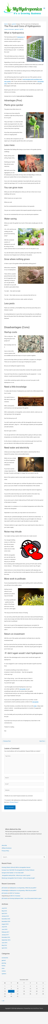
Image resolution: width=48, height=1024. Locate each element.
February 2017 (5, 937)
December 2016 (6, 942)
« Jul (3, 1005)
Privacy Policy (5, 855)
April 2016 (4, 953)
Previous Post (6, 746)
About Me (4, 850)
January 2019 (5, 921)
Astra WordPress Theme (36, 1013)
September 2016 (6, 945)
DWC (35, 711)
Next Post (42, 746)
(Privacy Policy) (14, 807)
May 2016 (4, 950)
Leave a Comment (9, 34)
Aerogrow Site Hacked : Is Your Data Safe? (13, 877)
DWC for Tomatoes (15, 898)
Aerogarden (23, 694)
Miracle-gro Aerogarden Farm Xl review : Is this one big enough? (18, 883)
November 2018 (6, 926)
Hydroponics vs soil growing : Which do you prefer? (23, 892)
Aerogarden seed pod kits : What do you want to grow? (16, 880)
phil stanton (5, 892)
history (3, 970)
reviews (4, 976)
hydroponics (20, 42)
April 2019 (4, 918)
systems (4, 978)
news (3, 973)
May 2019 (4, 916)
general (4, 965)
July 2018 (4, 931)
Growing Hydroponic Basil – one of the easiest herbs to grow (25, 903)
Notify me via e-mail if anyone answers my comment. (18, 800)
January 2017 (5, 939)
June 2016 (4, 947)
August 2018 (5, 929)
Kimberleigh (5, 895)
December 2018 (6, 923)
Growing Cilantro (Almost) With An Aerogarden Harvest (16, 872)
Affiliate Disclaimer (7, 853)
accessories (5, 962)
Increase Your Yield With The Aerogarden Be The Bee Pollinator (18, 875)
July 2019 (4, 913)
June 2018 (4, 934)
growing (4, 968)
